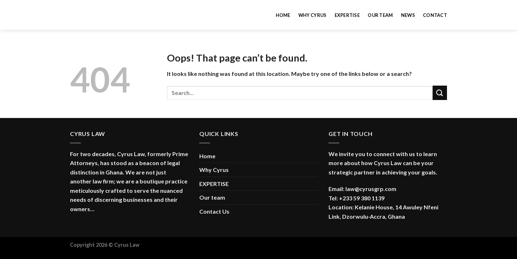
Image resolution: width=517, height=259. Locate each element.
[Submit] (440, 93)
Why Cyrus (312, 15)
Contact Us (214, 211)
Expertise (347, 15)
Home (283, 15)
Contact (435, 15)
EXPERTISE (214, 183)
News (408, 15)
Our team (380, 15)
